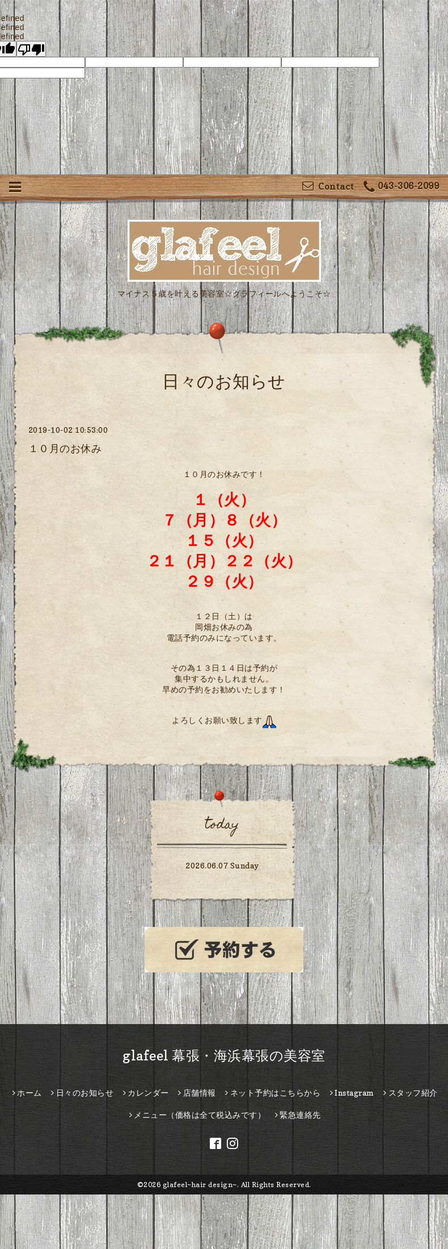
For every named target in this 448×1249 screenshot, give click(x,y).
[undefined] (31, 49)
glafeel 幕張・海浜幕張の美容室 (224, 1055)
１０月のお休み (65, 448)
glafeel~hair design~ (200, 1184)
